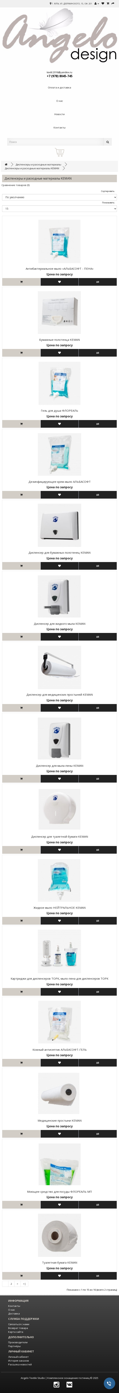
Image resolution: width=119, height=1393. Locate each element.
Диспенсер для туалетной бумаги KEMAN (59, 836)
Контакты (14, 1306)
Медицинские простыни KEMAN (60, 1120)
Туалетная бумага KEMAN (59, 1262)
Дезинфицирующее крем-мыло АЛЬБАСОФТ (60, 482)
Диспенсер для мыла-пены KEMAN (59, 765)
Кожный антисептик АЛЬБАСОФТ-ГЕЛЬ (60, 1049)
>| (24, 1284)
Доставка (14, 1313)
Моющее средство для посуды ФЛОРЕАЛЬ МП (59, 1191)
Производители (18, 1342)
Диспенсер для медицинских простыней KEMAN (59, 694)
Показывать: (108, 202)
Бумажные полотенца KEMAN (59, 340)
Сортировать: (108, 191)
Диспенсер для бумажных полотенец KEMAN (59, 552)
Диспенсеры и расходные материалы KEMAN (32, 168)
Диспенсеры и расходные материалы (38, 164)
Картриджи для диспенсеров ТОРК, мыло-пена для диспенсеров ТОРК (59, 978)
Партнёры (14, 1346)
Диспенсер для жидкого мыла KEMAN (59, 624)
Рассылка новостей (20, 1364)
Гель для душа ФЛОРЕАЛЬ (59, 410)
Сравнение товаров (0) (15, 185)
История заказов (18, 1360)
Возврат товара (18, 1328)
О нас (11, 1309)
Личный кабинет (18, 1357)
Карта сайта (15, 1332)
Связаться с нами (18, 1324)
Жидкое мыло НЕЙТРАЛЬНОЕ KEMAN (59, 907)
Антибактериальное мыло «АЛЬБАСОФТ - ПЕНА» (60, 268)
